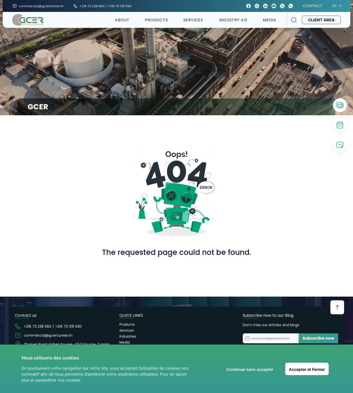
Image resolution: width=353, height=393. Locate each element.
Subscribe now (318, 338)
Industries (127, 336)
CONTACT (312, 6)
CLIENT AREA (321, 19)
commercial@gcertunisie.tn (41, 6)
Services (126, 330)
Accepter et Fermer (307, 369)
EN (336, 6)
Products (127, 324)
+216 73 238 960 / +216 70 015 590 (105, 6)
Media (124, 342)
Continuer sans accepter (249, 369)
